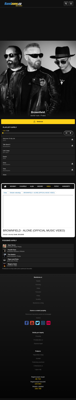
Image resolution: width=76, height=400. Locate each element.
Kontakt (38, 358)
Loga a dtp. (38, 369)
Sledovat (38, 121)
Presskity (38, 336)
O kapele (23, 186)
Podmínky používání (38, 362)
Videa (49, 186)
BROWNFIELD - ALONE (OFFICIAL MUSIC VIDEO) (39, 192)
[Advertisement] (38, 24)
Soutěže (38, 299)
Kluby (38, 295)
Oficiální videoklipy (15, 192)
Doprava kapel (38, 343)
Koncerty (66, 186)
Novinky (13, 186)
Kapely (38, 281)
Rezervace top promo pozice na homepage (38, 314)
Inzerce (38, 318)
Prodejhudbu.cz (38, 340)
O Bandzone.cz (38, 366)
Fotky (56, 186)
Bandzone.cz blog (38, 303)
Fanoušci (38, 292)
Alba (32, 186)
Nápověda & (38, 355)
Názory (40, 186)
